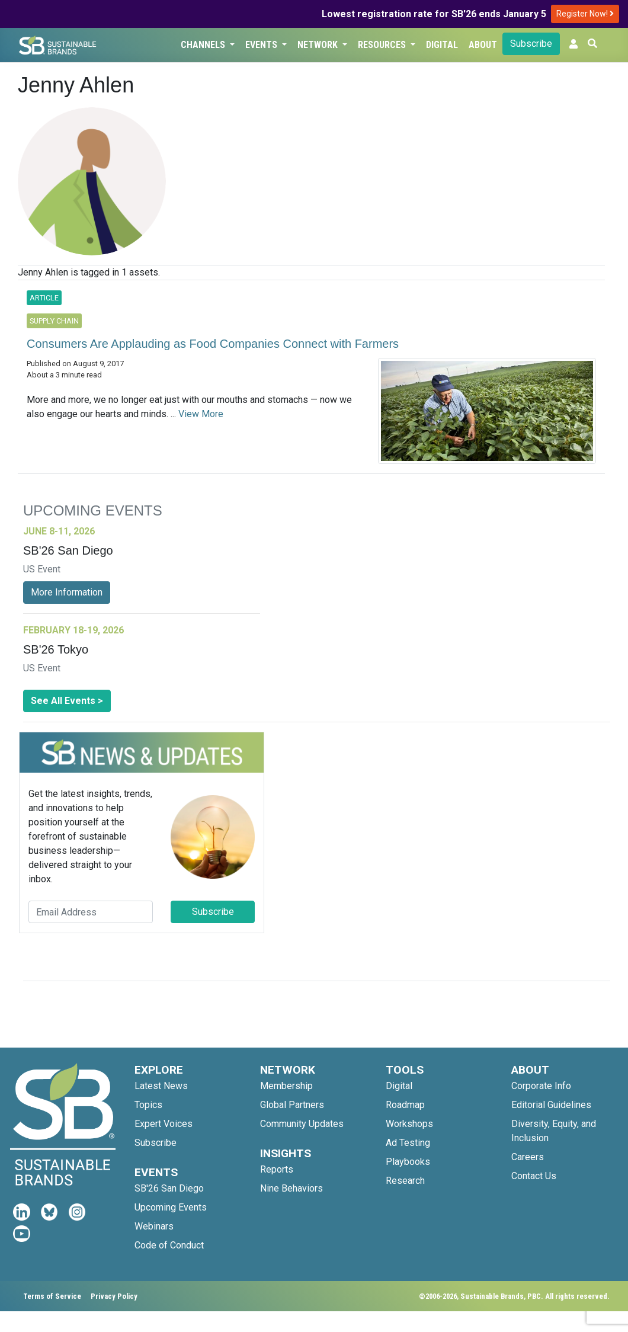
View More (200, 414)
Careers (527, 1157)
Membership (286, 1085)
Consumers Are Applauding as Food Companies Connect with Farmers (213, 343)
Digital (442, 44)
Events (262, 44)
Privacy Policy (114, 1296)
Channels (204, 44)
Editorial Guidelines (551, 1104)
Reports (276, 1169)
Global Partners (292, 1104)
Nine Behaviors (291, 1188)
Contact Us (533, 1175)
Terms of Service (52, 1296)
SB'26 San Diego (169, 1188)
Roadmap (405, 1104)
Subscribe (531, 43)
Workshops (409, 1123)
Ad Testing (408, 1142)
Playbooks (408, 1161)
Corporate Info (541, 1085)
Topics (148, 1104)
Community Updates (302, 1123)
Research (405, 1180)
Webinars (154, 1226)
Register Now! (585, 13)
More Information (66, 592)
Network (318, 44)
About (483, 44)
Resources (383, 44)
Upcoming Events (170, 1207)
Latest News (161, 1085)
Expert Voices (163, 1123)
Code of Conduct (169, 1245)
